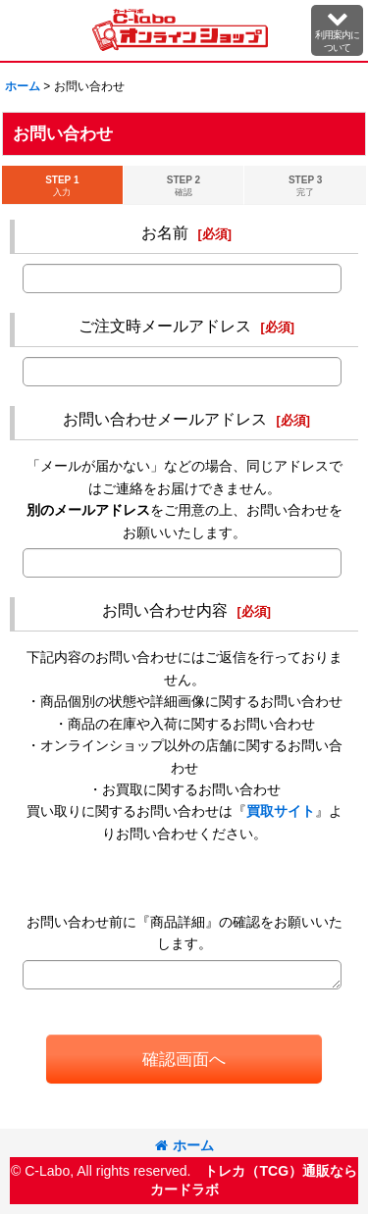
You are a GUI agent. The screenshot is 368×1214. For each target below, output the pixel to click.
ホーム (184, 1145)
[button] (337, 30)
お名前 (164, 232)
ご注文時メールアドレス (165, 325)
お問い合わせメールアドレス (165, 419)
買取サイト (280, 811)
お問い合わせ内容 (165, 610)
